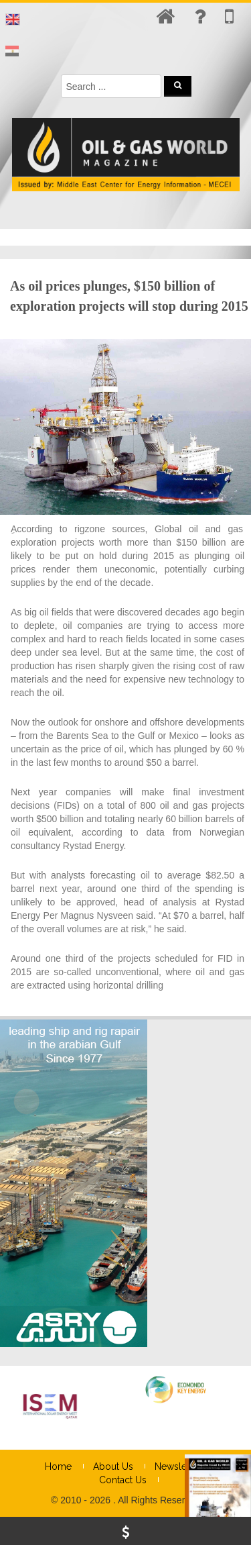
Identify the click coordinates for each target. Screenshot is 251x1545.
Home (58, 1466)
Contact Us (123, 1480)
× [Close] (240, 1474)
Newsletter (178, 1466)
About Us (113, 1466)
